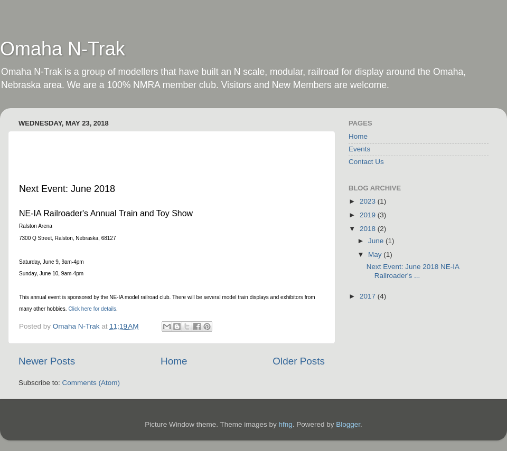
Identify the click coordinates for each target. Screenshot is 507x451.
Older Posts (299, 361)
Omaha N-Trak (62, 49)
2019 (369, 215)
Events (359, 149)
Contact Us (366, 162)
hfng (285, 424)
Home (174, 361)
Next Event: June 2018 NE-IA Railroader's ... (413, 271)
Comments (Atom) (91, 383)
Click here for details (92, 309)
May (375, 254)
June (377, 241)
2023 (369, 201)
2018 (369, 229)
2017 (369, 296)
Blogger (348, 424)
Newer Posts (46, 361)
